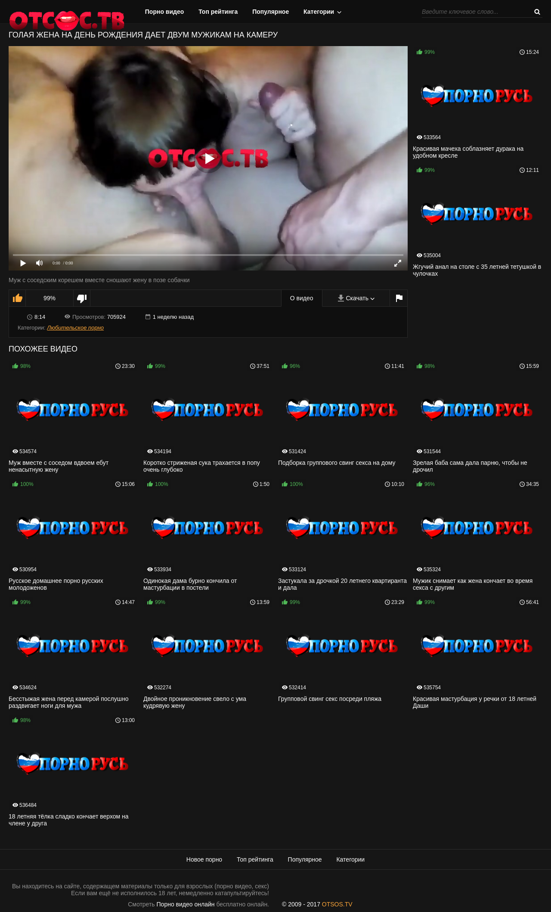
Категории (318, 11)
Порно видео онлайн (186, 904)
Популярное (270, 11)
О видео (301, 298)
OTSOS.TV (337, 904)
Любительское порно (75, 327)
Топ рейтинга (218, 11)
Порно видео (164, 11)
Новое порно (204, 859)
